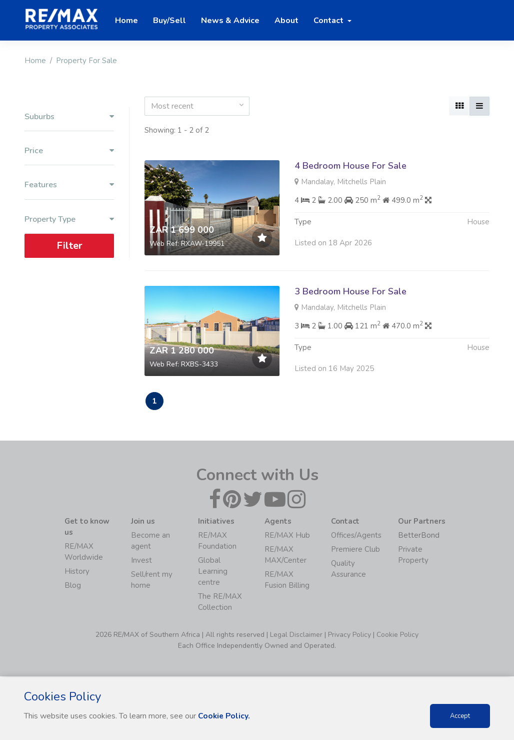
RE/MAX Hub (287, 536)
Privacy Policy (349, 635)
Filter (69, 245)
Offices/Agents (356, 536)
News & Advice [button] (230, 20)
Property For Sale (86, 61)
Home (35, 61)
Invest (141, 561)
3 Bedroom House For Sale (350, 291)
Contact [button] (330, 20)
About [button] (286, 20)
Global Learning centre (213, 572)
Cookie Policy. (225, 715)
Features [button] (69, 185)
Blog (72, 586)
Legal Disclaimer (296, 635)
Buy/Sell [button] (169, 20)
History (77, 572)
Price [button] (69, 151)
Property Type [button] (69, 219)
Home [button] (126, 20)
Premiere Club (355, 550)
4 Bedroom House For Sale (350, 166)
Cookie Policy (397, 635)
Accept (460, 715)
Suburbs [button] (69, 117)
